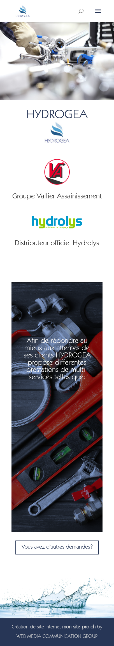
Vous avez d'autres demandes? (57, 547)
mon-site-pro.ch (79, 627)
